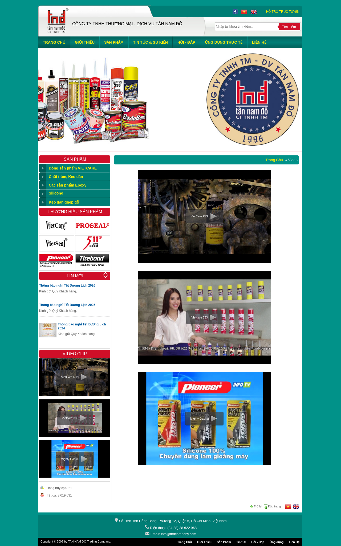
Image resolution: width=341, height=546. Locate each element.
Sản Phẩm (224, 542)
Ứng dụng (277, 542)
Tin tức (241, 542)
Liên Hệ (294, 542)
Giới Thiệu (204, 542)
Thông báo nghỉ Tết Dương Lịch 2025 (67, 305)
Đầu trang (272, 506)
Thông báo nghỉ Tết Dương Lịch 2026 (67, 285)
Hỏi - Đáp (257, 542)
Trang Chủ (274, 160)
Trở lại (257, 506)
